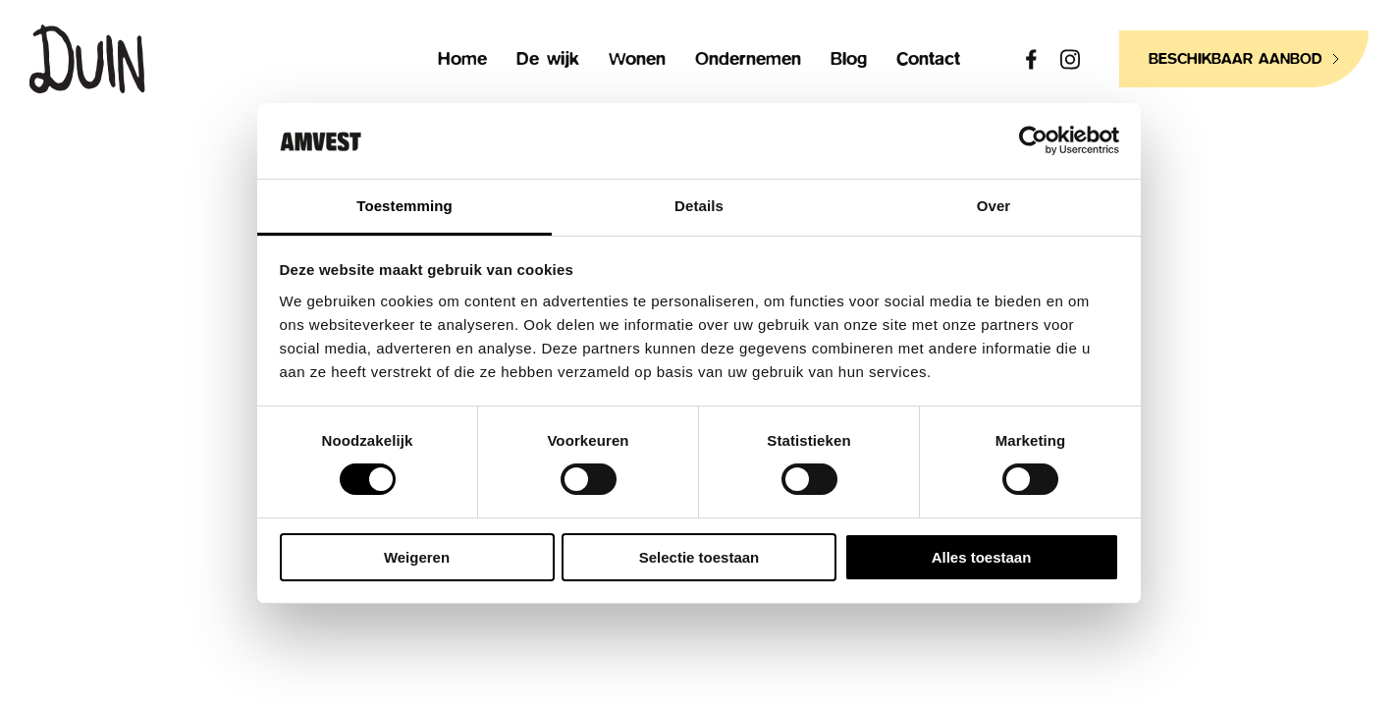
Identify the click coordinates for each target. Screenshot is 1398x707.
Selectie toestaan (699, 557)
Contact (928, 59)
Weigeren (417, 557)
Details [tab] (699, 205)
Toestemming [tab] (404, 205)
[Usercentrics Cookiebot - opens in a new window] (1033, 140)
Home (462, 59)
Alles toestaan (982, 557)
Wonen (637, 59)
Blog (849, 59)
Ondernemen (748, 59)
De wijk (547, 59)
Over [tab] (994, 205)
